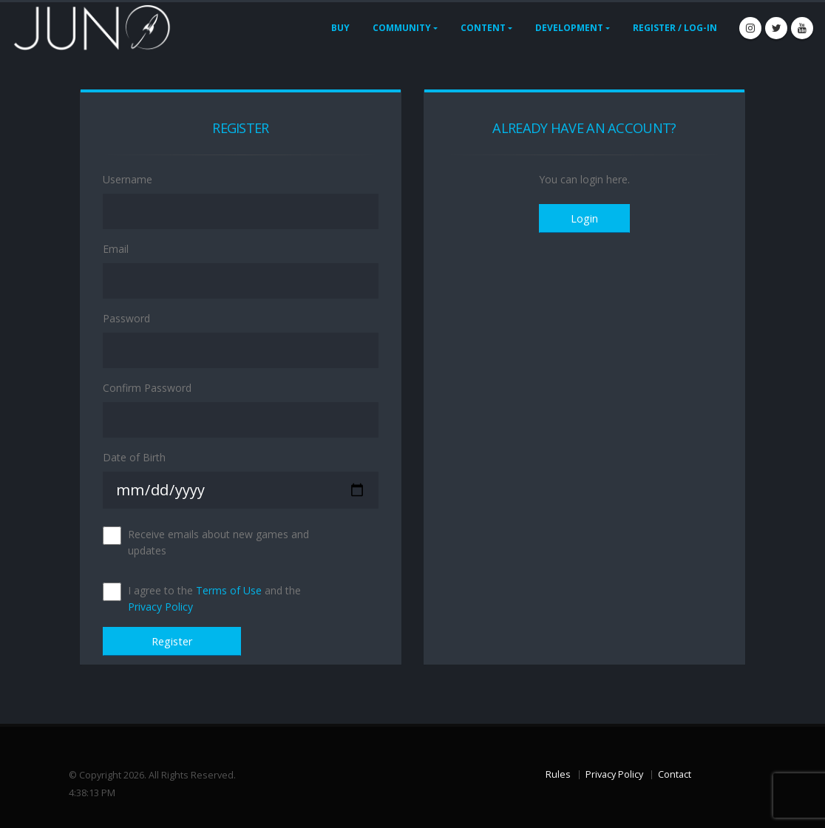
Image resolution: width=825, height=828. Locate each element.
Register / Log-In (675, 27)
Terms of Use (229, 590)
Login (584, 218)
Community (402, 27)
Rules (558, 774)
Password (126, 318)
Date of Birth (134, 457)
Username (127, 179)
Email (116, 249)
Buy (340, 27)
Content (483, 27)
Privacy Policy (160, 607)
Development (569, 27)
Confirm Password (147, 388)
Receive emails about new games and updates (218, 542)
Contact (674, 774)
